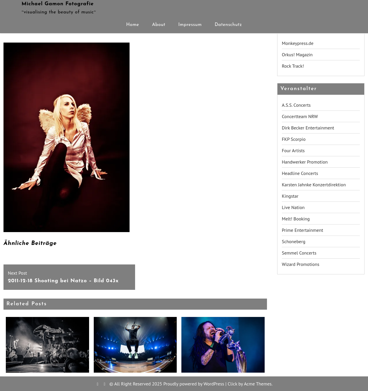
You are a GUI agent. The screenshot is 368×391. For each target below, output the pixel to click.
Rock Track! (293, 66)
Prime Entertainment (302, 230)
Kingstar (290, 196)
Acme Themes (258, 384)
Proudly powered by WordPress (193, 384)
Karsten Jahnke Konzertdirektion (314, 184)
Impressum (190, 24)
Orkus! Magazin (297, 54)
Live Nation (293, 207)
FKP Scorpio (294, 139)
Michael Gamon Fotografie (58, 4)
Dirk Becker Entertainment (308, 128)
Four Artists (293, 150)
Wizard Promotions (300, 264)
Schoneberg (293, 241)
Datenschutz (228, 24)
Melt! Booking (296, 219)
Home (132, 24)
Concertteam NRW (300, 116)
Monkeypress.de (298, 43)
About (158, 24)
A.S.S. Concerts (296, 105)
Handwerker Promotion (305, 162)
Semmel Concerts (299, 253)
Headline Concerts (300, 173)
